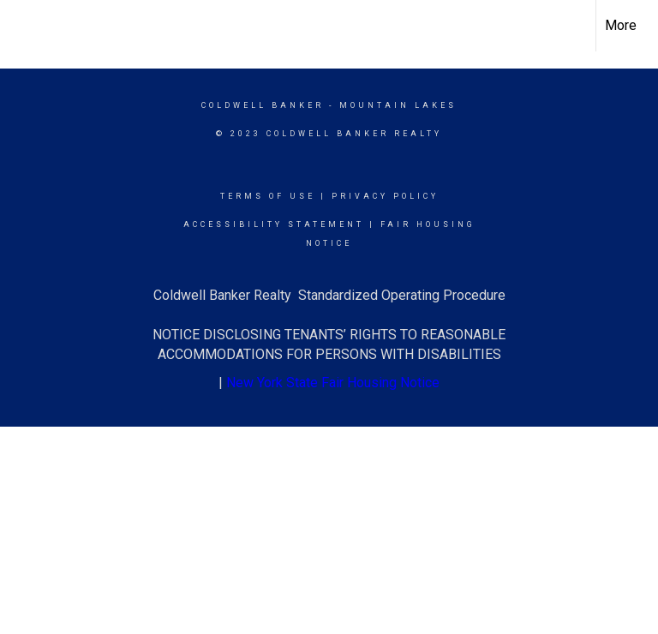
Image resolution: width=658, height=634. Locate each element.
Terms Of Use (267, 196)
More (621, 25)
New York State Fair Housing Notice (333, 382)
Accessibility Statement (273, 224)
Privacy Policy (385, 196)
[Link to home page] (22, 25)
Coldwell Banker (262, 105)
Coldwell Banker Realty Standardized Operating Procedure (329, 295)
